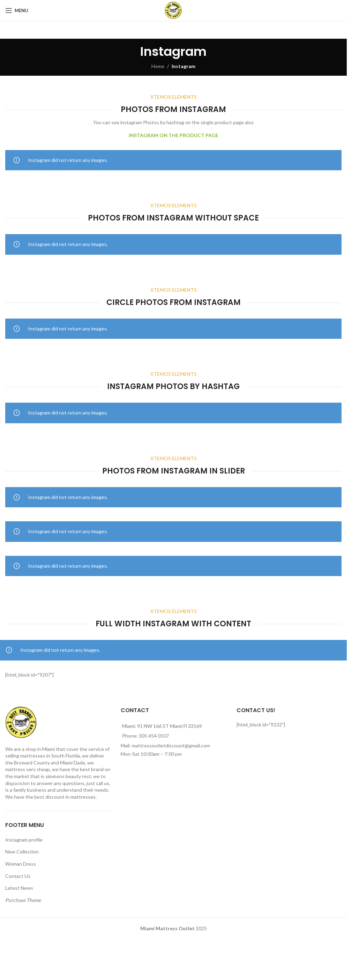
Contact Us (17, 876)
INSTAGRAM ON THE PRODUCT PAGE (173, 135)
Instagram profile (24, 840)
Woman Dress (20, 864)
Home (157, 66)
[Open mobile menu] (17, 10)
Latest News (19, 888)
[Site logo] (173, 10)
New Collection (22, 852)
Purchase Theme (23, 900)
